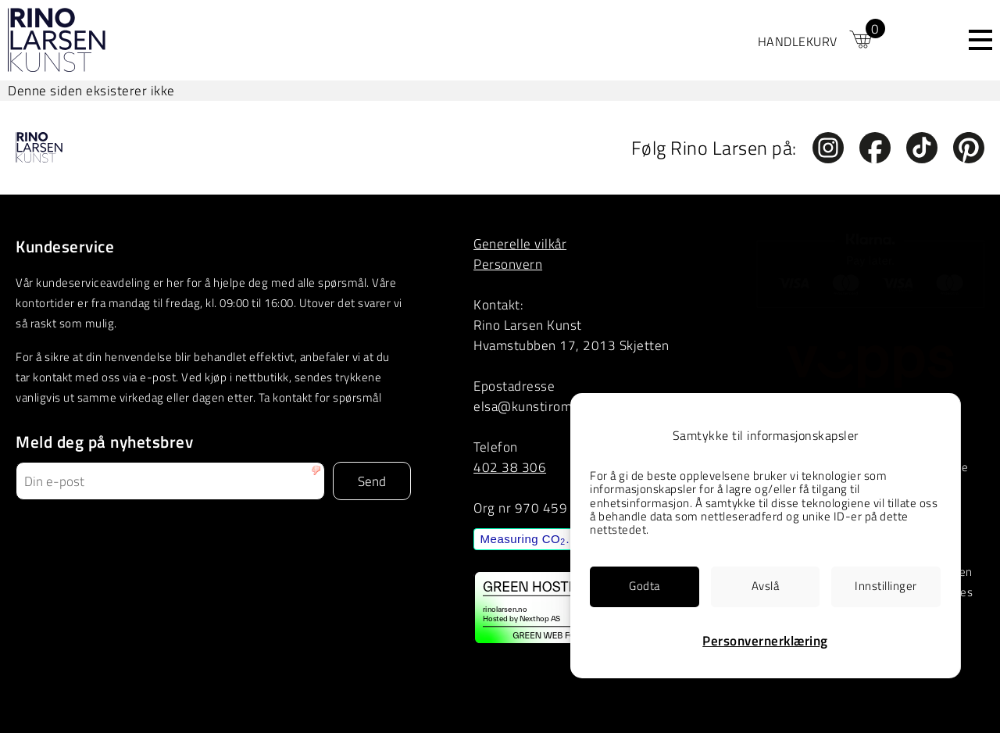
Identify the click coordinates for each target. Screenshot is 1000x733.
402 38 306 (509, 466)
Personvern (507, 263)
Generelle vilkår (519, 243)
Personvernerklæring (765, 640)
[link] (816, 40)
